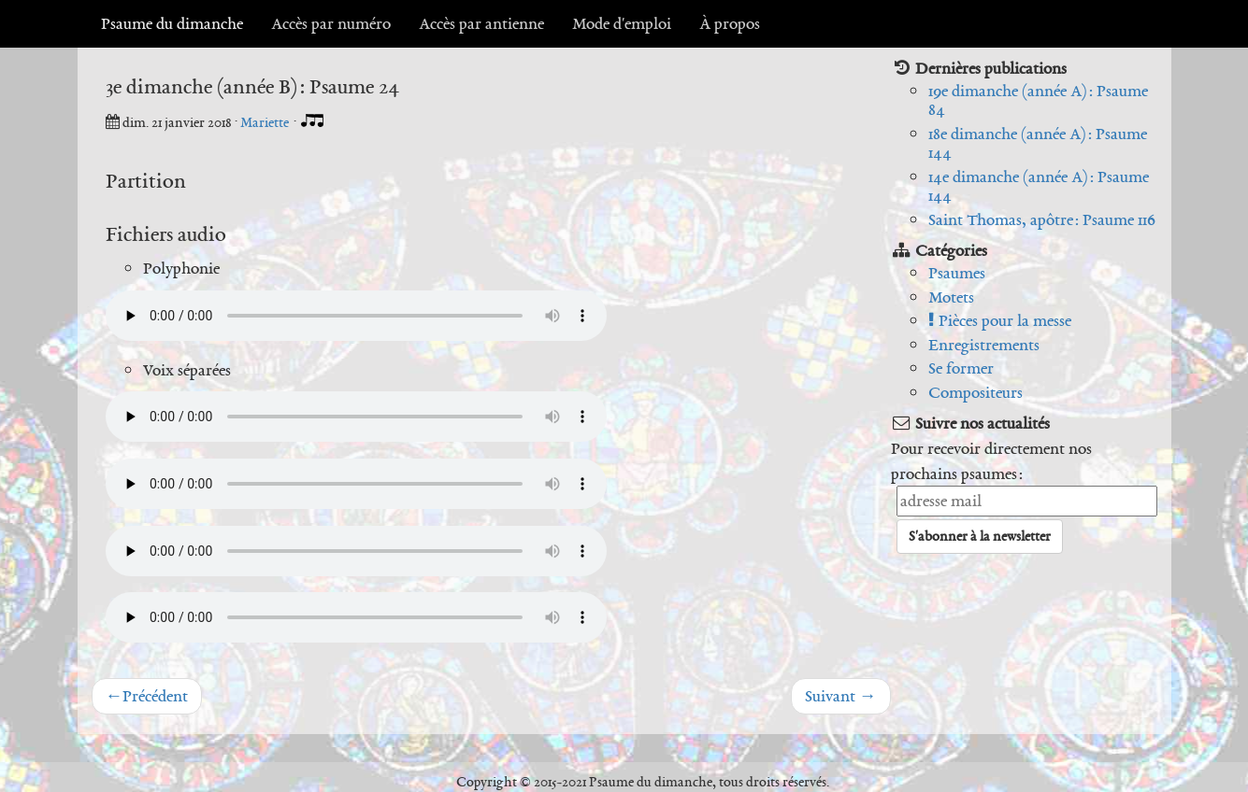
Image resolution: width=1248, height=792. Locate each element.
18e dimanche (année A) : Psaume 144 (1037, 143)
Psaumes (956, 273)
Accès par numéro (331, 23)
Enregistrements (984, 344)
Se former (961, 368)
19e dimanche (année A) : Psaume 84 (1038, 100)
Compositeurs (975, 392)
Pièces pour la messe (999, 320)
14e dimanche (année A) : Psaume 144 (1038, 186)
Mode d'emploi (621, 23)
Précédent (147, 696)
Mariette (266, 122)
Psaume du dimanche (172, 23)
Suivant (841, 696)
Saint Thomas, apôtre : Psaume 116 (1041, 219)
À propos (729, 23)
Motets (951, 297)
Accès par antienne (481, 23)
